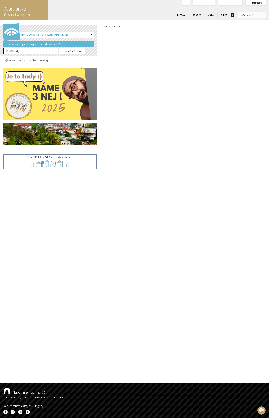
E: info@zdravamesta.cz (56, 397)
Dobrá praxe (25, 10)
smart (12, 60)
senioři (22, 60)
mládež (32, 60)
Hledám (181, 15)
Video (211, 15)
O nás (224, 15)
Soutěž (197, 15)
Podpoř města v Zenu (50, 157)
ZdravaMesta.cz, (12, 397)
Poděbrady (12, 51)
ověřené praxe (72, 51)
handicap (44, 60)
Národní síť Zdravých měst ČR (24, 392)
